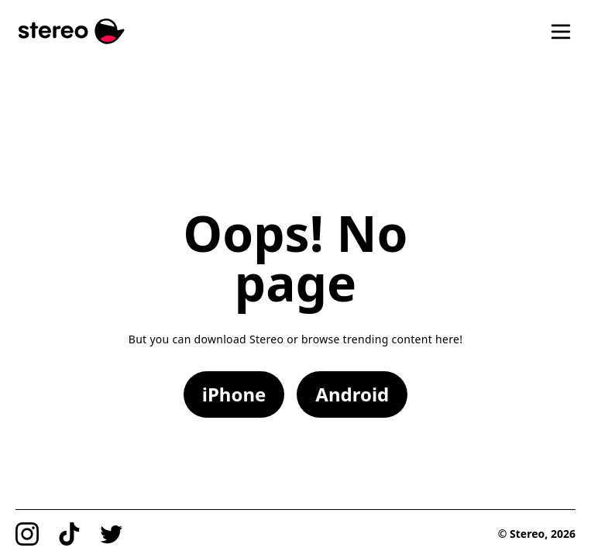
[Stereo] (72, 31)
